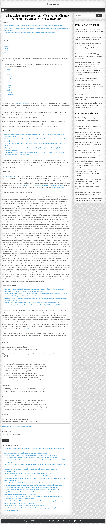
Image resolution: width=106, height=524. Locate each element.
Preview (7, 50)
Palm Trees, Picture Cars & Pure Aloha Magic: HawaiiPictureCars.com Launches (30, 469)
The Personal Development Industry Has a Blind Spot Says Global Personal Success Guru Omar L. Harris (89, 126)
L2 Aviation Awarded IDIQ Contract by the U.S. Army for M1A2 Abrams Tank (29, 483)
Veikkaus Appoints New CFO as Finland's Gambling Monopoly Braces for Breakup (31, 487)
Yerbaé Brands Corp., (9, 176)
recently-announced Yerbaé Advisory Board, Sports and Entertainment (40, 185)
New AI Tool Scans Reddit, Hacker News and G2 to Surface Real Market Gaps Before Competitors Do (88, 105)
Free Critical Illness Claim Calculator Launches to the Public (24, 505)
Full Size (7, 46)
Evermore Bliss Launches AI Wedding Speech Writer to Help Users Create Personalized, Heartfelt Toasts (87, 64)
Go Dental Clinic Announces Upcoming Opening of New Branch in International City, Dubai (88, 72)
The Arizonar (53, 3)
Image (6, 44)
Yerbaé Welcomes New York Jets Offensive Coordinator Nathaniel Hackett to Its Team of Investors (36, 17)
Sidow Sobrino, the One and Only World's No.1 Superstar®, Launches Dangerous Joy (31, 302)
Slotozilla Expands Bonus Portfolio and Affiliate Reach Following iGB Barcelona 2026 (31, 305)
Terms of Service (68, 521)
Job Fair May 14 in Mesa (12, 471)
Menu (6, 10)
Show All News (7, 426)
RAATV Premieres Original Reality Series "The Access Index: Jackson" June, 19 (30, 457)
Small (6, 48)
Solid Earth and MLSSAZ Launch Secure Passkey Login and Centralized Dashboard (31, 455)
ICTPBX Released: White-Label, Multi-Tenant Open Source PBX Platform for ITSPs (31, 489)
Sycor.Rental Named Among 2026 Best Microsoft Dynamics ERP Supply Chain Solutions (33, 485)
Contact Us (78, 521)
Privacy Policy (57, 521)
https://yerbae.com (58, 187)
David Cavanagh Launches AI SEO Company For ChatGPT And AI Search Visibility (87, 173)
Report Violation (26, 426)
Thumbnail (7, 53)
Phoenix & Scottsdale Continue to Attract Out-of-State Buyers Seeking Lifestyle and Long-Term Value (89, 97)
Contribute (48, 521)
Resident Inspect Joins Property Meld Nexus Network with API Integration (29, 32)
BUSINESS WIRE (22, 103)
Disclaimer (16, 426)
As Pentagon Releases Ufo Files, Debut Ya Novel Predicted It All (25, 453)
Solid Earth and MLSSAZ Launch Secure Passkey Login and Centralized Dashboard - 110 (33, 26)
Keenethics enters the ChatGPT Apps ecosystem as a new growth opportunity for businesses (88, 56)
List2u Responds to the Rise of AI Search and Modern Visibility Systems (28, 473)
